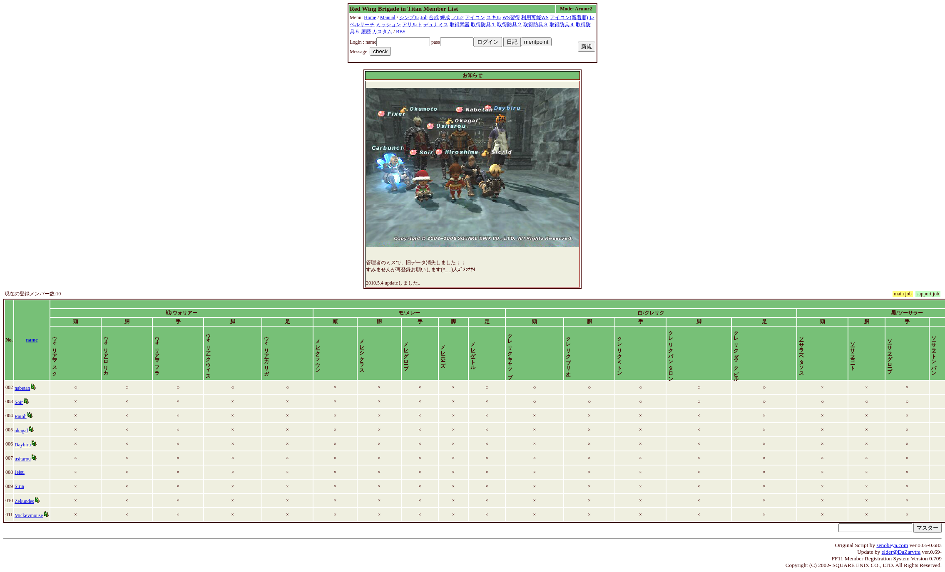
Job (424, 17)
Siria (19, 486)
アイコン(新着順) (569, 17)
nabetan (22, 388)
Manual (387, 17)
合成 (434, 17)
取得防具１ (483, 24)
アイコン (475, 17)
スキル (493, 17)
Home (370, 17)
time (934, 340)
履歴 (366, 32)
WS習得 (511, 17)
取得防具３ (535, 24)
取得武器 (460, 24)
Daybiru (23, 445)
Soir (19, 402)
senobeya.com (892, 545)
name (32, 340)
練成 (445, 17)
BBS (400, 32)
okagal (21, 430)
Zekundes (24, 501)
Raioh (21, 416)
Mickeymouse (29, 515)
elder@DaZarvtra (901, 552)
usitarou (23, 459)
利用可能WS (535, 17)
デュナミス (435, 24)
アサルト (412, 24)
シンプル (409, 17)
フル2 (457, 17)
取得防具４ (562, 24)
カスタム (382, 32)
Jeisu (20, 472)
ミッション (388, 24)
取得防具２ (509, 24)
